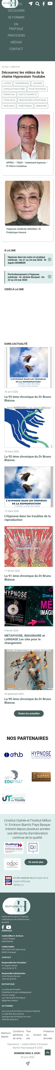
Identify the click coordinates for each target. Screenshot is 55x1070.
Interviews (9, 100)
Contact (16, 49)
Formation (9, 94)
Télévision (8, 106)
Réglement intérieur (10, 1000)
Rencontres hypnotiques (32, 100)
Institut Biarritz (28, 94)
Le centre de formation (11, 989)
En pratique (16, 26)
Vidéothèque (25, 106)
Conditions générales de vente (18, 1035)
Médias (16, 42)
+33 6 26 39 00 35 (9, 979)
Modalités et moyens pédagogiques (16, 992)
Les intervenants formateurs (13, 998)
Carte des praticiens (10, 1019)
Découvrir (16, 10)
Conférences (22, 83)
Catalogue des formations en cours (16, 1017)
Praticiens (16, 35)
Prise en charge (8, 995)
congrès (37, 83)
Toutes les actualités (29, 713)
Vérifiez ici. (18, 884)
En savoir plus (36, 862)
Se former (16, 17)
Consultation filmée (14, 89)
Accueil (5, 67)
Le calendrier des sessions (13, 1014)
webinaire (41, 106)
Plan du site (28, 1035)
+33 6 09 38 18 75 (9, 968)
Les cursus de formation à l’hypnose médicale (21, 1011)
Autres (7, 83)
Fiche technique (37, 89)
